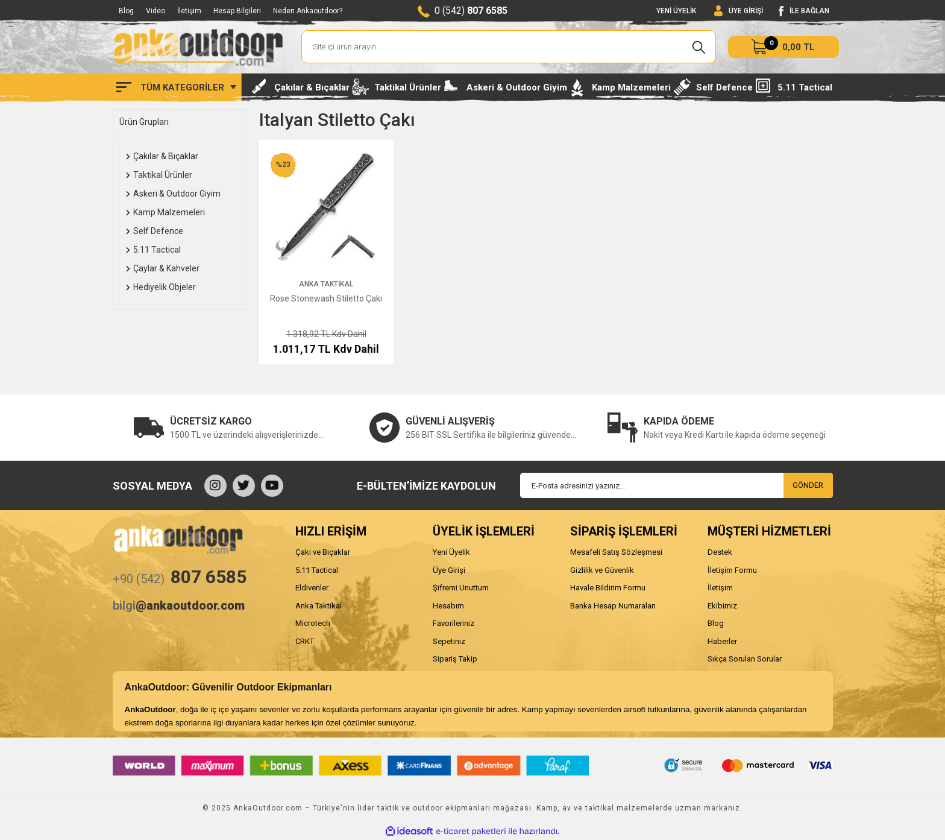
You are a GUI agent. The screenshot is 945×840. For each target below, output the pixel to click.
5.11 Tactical (316, 570)
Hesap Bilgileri (237, 11)
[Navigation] (176, 87)
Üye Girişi (449, 570)
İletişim (189, 11)
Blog (126, 11)
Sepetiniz (449, 641)
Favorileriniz (453, 623)
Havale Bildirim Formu (607, 587)
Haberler (722, 641)
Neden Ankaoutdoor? (307, 11)
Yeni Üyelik (451, 552)
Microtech (312, 623)
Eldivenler (311, 587)
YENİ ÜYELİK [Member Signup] (676, 11)
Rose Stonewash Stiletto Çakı (326, 298)
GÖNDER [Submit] (808, 485)
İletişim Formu (732, 570)
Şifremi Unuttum (461, 587)
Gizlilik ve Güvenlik (602, 570)
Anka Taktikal (326, 284)
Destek (720, 552)
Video (155, 11)
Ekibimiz (722, 605)
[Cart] (783, 47)
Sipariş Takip (455, 658)
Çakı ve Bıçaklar (322, 552)
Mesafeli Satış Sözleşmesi (616, 552)
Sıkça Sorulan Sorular (745, 658)
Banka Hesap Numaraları (613, 605)
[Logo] (198, 47)
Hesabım (448, 605)
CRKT (304, 641)
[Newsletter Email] (676, 485)
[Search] (509, 46)
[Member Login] (738, 11)
